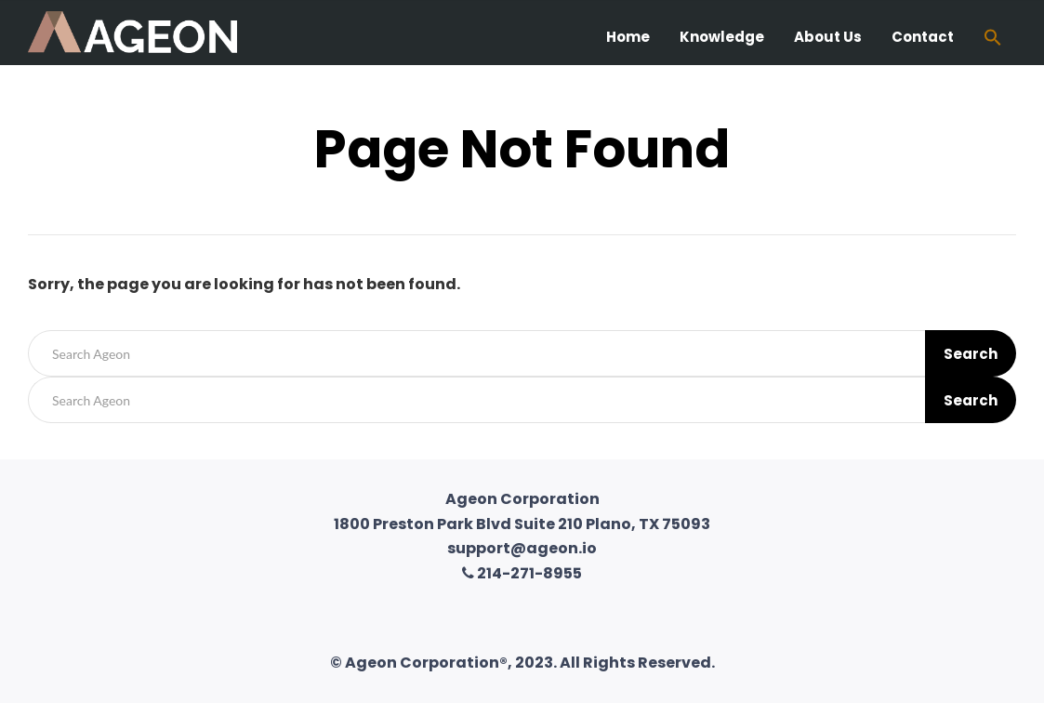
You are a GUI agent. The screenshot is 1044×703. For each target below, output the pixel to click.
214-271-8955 (522, 573)
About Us (828, 36)
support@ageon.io (522, 548)
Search (971, 354)
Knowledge (722, 36)
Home (628, 36)
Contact (923, 36)
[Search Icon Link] (993, 39)
